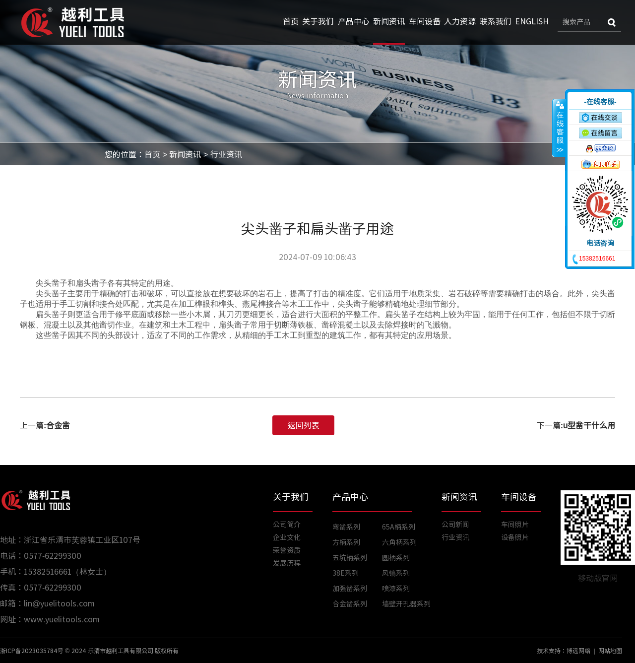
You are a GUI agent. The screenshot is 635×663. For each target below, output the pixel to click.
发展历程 (287, 563)
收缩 (559, 127)
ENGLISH (532, 21)
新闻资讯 (389, 21)
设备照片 (515, 537)
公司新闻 (455, 524)
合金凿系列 (349, 603)
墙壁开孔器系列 (406, 603)
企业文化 (287, 537)
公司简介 (287, 524)
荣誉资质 (287, 550)
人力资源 (460, 21)
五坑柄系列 (349, 557)
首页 (291, 21)
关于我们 (318, 21)
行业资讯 (226, 154)
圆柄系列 (396, 557)
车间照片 (515, 524)
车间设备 (425, 21)
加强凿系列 (349, 588)
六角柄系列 (399, 542)
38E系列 (345, 573)
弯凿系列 (346, 527)
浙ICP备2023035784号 (32, 651)
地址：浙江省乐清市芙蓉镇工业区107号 (70, 540)
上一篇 (45, 425)
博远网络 (578, 651)
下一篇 (576, 425)
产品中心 (354, 21)
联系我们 (495, 21)
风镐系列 (396, 573)
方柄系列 (346, 542)
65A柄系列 (398, 527)
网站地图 (610, 651)
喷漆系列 (396, 588)
